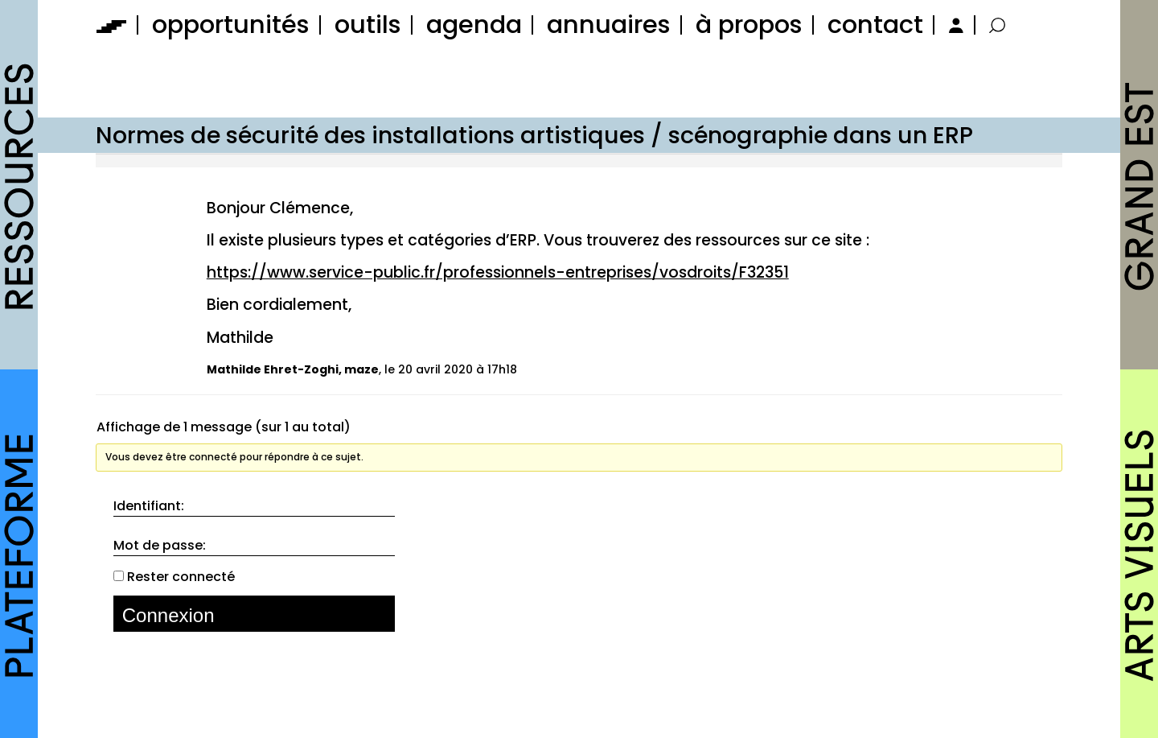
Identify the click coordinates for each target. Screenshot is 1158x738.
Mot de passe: (159, 545)
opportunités (231, 24)
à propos (749, 24)
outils (368, 24)
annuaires (609, 24)
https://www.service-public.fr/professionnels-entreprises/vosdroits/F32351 (498, 272)
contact (875, 24)
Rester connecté (181, 577)
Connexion (168, 615)
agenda (474, 24)
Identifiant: (148, 506)
